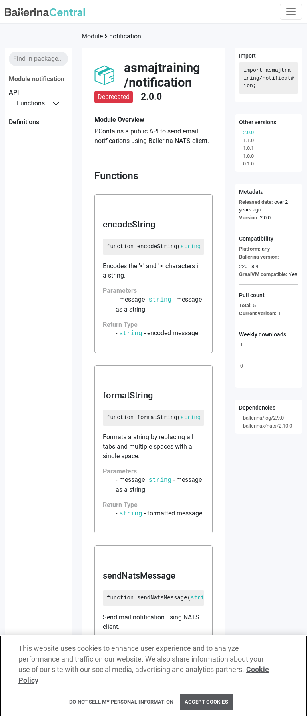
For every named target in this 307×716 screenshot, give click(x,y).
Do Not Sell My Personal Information (121, 706)
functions (31, 103)
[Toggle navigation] (291, 12)
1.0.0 (248, 156)
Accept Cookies (206, 706)
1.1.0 (248, 140)
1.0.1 (248, 148)
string (191, 246)
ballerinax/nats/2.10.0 (267, 426)
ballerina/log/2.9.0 (263, 418)
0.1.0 (248, 164)
